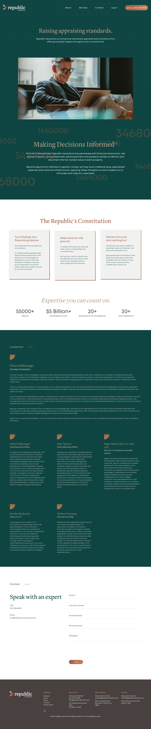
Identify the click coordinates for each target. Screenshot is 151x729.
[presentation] (83, 651)
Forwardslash (90, 716)
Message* (73, 636)
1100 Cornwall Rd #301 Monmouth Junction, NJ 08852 (103, 703)
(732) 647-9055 (105, 696)
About (68, 7)
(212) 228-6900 (16, 608)
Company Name (76, 605)
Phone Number (75, 626)
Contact (99, 7)
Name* (72, 595)
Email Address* (75, 615)
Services (83, 7)
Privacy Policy (48, 705)
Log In (114, 7)
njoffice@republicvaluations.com (106, 698)
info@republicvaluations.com (23, 618)
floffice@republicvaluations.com (132, 698)
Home (46, 698)
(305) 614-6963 (131, 696)
